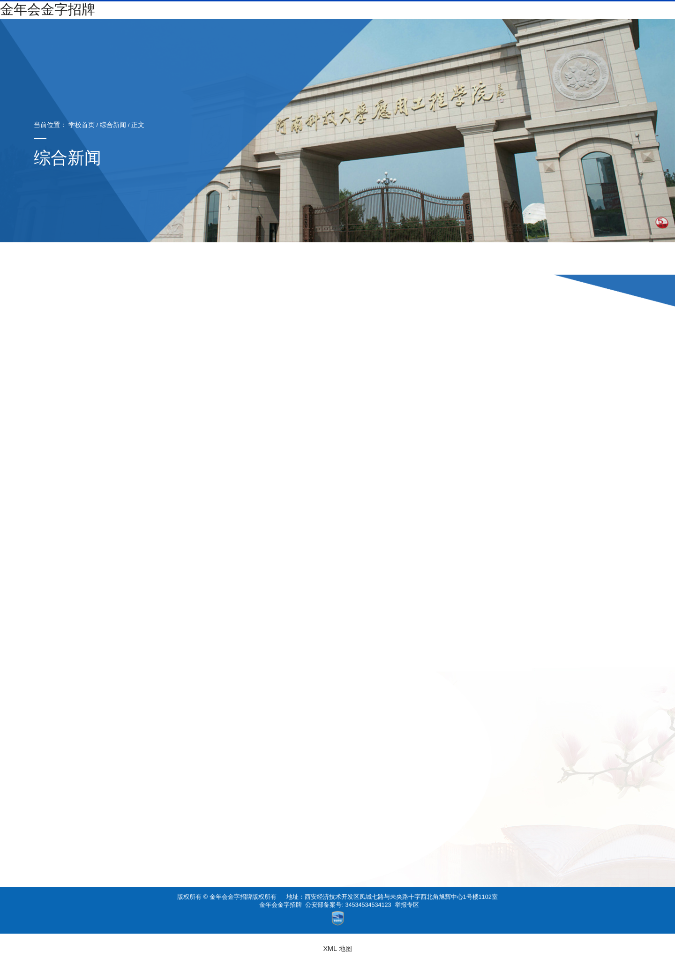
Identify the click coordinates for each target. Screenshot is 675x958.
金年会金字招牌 (280, 898)
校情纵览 (284, 35)
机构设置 (334, 35)
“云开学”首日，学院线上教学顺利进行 (575, 842)
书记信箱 (533, 17)
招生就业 (384, 35)
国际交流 (583, 35)
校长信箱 (567, 17)
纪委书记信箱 (608, 17)
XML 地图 (337, 948)
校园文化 (533, 35)
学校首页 (68, 124)
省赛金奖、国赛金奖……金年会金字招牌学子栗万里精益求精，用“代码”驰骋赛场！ (510, 826)
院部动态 (252, 259)
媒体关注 (423, 259)
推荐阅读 (480, 259)
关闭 (615, 858)
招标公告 (366, 259)
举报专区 (407, 898)
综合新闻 (99, 124)
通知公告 (309, 259)
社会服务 (483, 35)
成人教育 (433, 35)
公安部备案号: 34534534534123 (348, 898)
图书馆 (628, 35)
